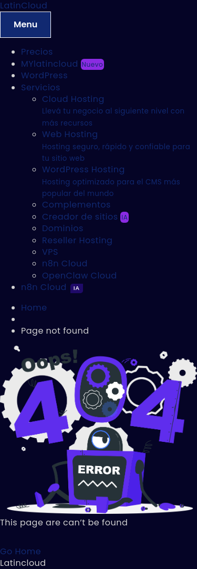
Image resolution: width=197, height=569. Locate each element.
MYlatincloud (62, 64)
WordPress (44, 75)
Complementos (76, 205)
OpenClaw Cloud (79, 276)
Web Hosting (116, 145)
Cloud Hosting (113, 110)
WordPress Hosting (111, 181)
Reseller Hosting (77, 240)
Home (34, 308)
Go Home (20, 551)
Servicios (40, 87)
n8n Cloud (65, 263)
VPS (50, 252)
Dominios (63, 228)
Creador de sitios (85, 217)
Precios (37, 52)
